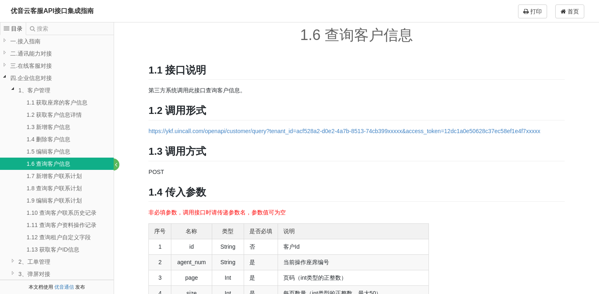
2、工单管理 (34, 261)
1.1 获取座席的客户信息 (57, 102)
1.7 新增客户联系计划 (54, 176)
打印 (532, 11)
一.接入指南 (25, 41)
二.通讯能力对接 (31, 53)
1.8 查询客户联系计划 (54, 188)
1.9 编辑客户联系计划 (54, 200)
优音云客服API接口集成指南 (52, 10)
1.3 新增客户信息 (48, 127)
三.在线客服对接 (31, 65)
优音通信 (64, 287)
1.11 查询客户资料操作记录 (61, 225)
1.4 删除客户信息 (48, 139)
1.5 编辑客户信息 (48, 151)
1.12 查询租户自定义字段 (59, 237)
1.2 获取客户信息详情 (54, 114)
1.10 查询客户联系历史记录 (61, 212)
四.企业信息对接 (31, 78)
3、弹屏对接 (34, 274)
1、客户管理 (34, 90)
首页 (570, 11)
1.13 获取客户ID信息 (53, 249)
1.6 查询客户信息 (48, 163)
